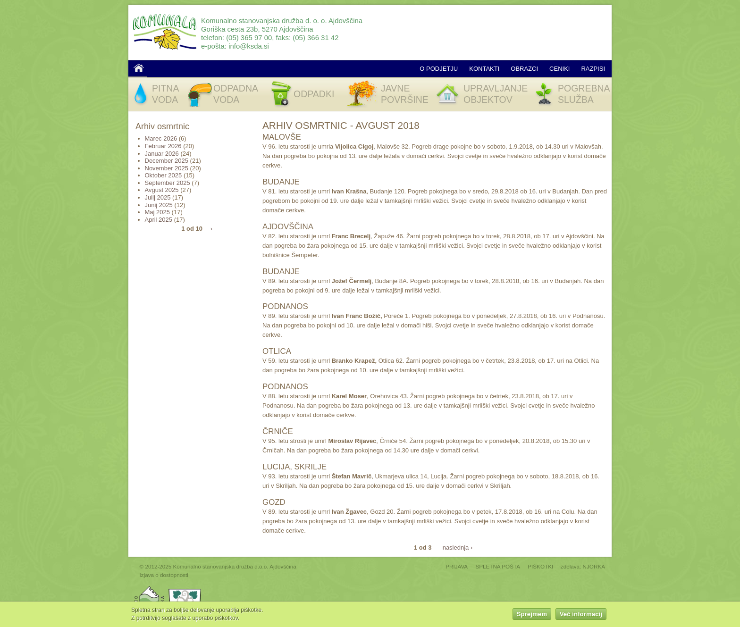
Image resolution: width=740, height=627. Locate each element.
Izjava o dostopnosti (164, 575)
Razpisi (593, 68)
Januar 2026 (162, 153)
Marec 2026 (161, 138)
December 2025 (167, 160)
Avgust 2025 (162, 189)
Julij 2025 (158, 197)
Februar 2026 (163, 146)
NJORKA (594, 566)
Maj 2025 (157, 212)
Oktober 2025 (163, 175)
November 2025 (167, 168)
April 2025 (159, 219)
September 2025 (167, 182)
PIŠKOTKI (540, 566)
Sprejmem (532, 615)
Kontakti (484, 68)
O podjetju (439, 68)
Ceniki (559, 68)
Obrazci (524, 68)
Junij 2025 (159, 205)
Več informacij (581, 615)
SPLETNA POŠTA (497, 566)
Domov (138, 67)
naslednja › (458, 547)
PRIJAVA (457, 566)
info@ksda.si (248, 46)
